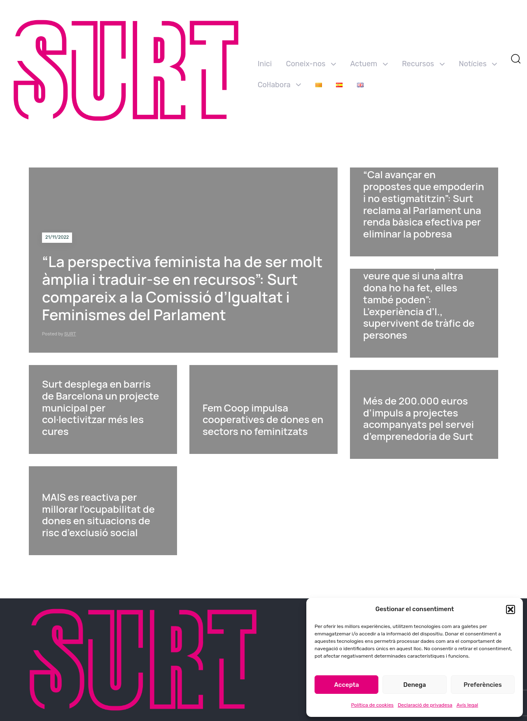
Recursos (423, 63)
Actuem (368, 63)
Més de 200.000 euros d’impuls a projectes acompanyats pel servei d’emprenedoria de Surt (418, 418)
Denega (414, 684)
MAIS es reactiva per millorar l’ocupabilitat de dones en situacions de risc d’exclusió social (98, 514)
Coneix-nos (311, 63)
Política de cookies (372, 705)
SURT (70, 333)
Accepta (346, 684)
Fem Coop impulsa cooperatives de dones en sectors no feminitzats (263, 419)
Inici (265, 63)
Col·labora (279, 84)
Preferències (483, 684)
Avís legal (467, 705)
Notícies (478, 63)
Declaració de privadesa (425, 705)
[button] (510, 609)
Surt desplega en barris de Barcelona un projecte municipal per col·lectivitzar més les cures (100, 407)
